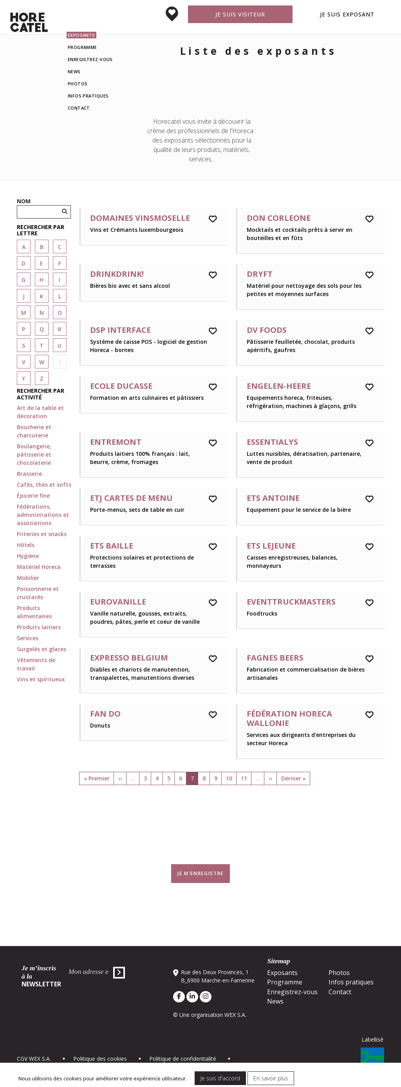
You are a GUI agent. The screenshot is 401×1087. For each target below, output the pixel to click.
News (74, 71)
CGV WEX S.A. (34, 1058)
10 (229, 778)
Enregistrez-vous (90, 59)
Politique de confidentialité (182, 1058)
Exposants (81, 35)
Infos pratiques (88, 96)
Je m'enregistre (200, 873)
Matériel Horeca (39, 567)
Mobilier (28, 577)
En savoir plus (270, 1078)
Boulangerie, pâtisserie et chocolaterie (34, 454)
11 (244, 778)
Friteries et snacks (42, 534)
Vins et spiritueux (41, 679)
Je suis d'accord (220, 1078)
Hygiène (28, 556)
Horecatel (29, 22)
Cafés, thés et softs (44, 484)
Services (27, 638)
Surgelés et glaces (41, 649)
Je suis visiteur (240, 14)
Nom (24, 201)
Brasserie (29, 473)
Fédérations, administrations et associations (43, 515)
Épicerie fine (33, 495)
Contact (79, 108)
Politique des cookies (100, 1058)
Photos (78, 84)
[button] (44, 230)
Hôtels (25, 545)
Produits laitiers (39, 627)
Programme (82, 47)
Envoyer (119, 973)
